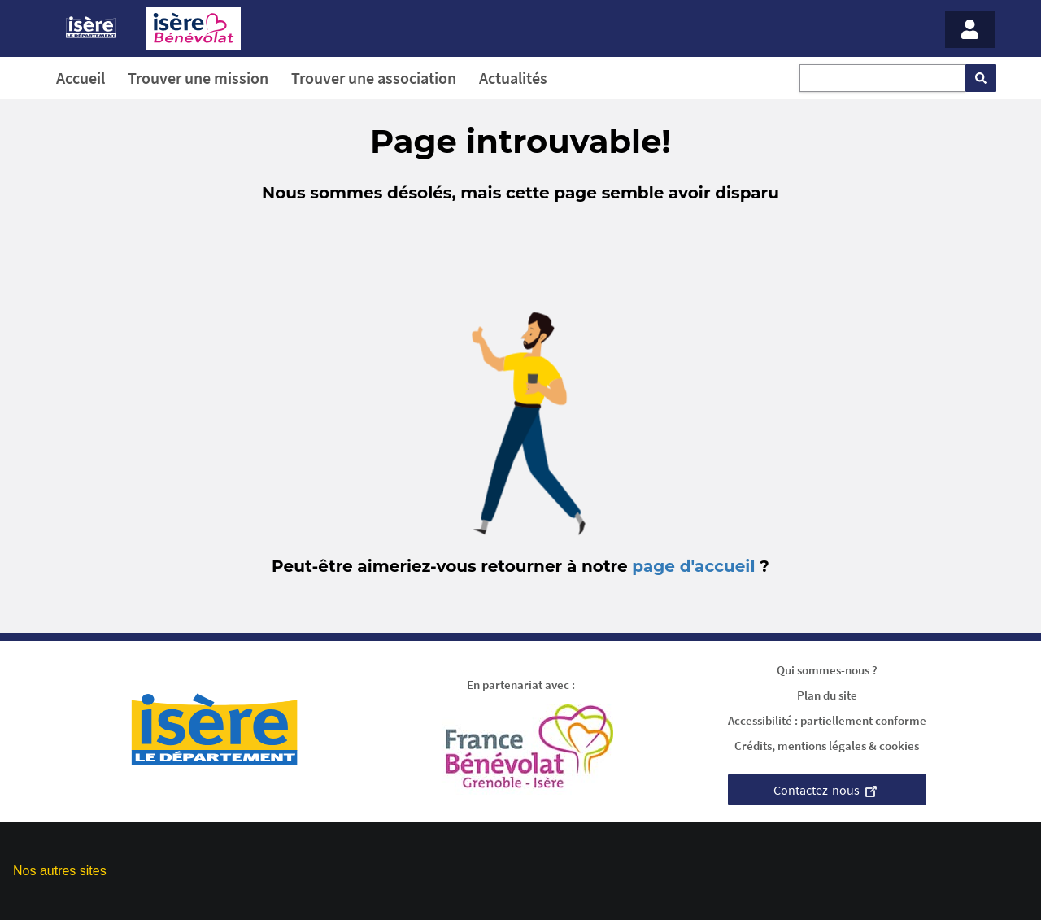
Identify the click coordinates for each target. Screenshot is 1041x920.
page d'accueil (693, 566)
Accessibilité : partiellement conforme (827, 720)
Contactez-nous (827, 790)
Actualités (513, 78)
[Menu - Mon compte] (969, 30)
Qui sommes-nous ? (827, 670)
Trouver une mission (198, 78)
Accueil (80, 78)
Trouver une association (373, 78)
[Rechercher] (980, 78)
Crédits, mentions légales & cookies (826, 745)
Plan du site (827, 695)
